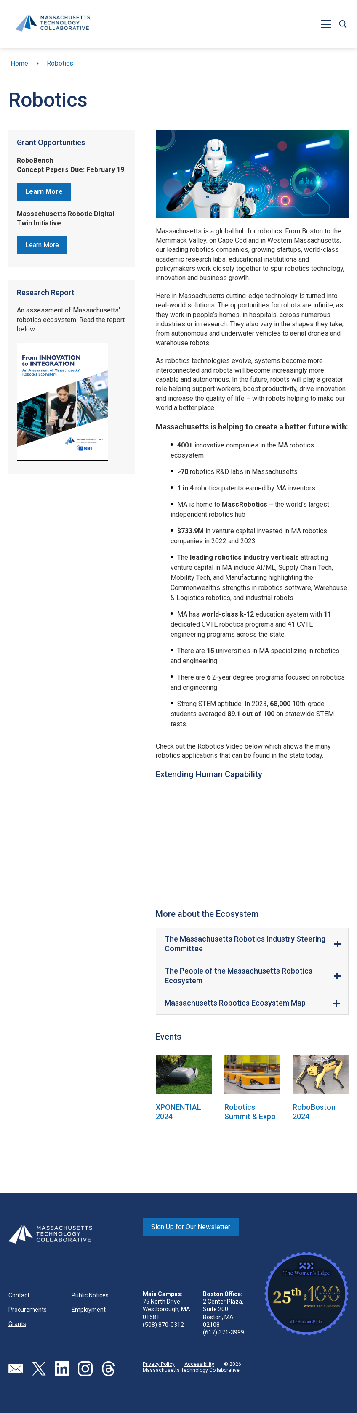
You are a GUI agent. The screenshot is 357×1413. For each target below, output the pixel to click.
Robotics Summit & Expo (250, 1112)
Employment (89, 1309)
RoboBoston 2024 (314, 1112)
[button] (326, 24)
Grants (17, 1323)
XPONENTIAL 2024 (178, 1112)
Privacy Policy (159, 1364)
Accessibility (199, 1364)
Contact (18, 1295)
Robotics (60, 63)
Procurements (27, 1309)
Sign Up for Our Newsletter (190, 1227)
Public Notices (90, 1295)
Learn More (42, 245)
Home (19, 63)
